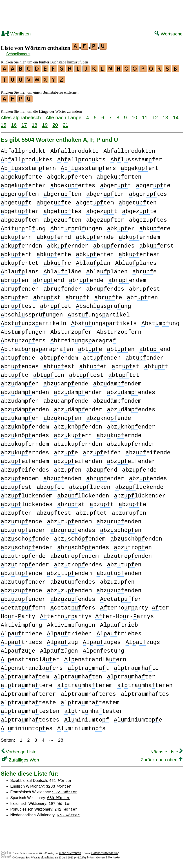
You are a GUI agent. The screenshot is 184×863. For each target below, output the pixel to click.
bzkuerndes (25, 451)
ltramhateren (144, 683)
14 (175, 115)
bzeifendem (25, 459)
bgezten (62, 218)
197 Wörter (59, 801)
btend (155, 347)
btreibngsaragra (83, 339)
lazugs (143, 640)
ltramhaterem (84, 683)
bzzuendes (72, 597)
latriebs (21, 640)
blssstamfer (136, 158)
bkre (57, 261)
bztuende (21, 571)
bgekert (140, 166)
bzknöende (108, 416)
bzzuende (21, 588)
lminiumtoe (138, 718)
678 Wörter (68, 812)
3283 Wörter (58, 784)
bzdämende (65, 399)
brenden (20, 287)
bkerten (95, 252)
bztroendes (78, 563)
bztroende (23, 554)
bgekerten (119, 175)
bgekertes (72, 183)
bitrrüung (23, 227)
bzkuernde (119, 433)
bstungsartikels (104, 321)
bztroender (25, 563)
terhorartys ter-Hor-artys (97, 614)
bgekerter (23, 183)
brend (48, 278)
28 (60, 737)
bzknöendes (25, 433)
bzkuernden (78, 442)
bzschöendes (83, 545)
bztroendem (74, 554)
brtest (18, 304)
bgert (115, 183)
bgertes (148, 192)
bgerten (62, 192)
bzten (16, 511)
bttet (123, 373)
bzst (71, 502)
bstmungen (23, 330)
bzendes (148, 476)
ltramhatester (93, 709)
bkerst (156, 244)
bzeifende (148, 451)
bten (120, 347)
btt (156, 364)
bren (14, 278)
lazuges (102, 640)
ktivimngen (71, 623)
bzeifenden (78, 459)
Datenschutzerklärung (105, 851)
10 (134, 115)
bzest (16, 485)
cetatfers (72, 606)
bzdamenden (25, 390)
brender (62, 287)
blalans (20, 270)
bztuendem (69, 571)
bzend (101, 468)
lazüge (18, 649)
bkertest (139, 252)
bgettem (95, 201)
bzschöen (121, 528)
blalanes (136, 261)
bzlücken (89, 485)
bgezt (101, 209)
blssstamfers (88, 166)
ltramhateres (88, 692)
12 (155, 115)
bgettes (62, 209)
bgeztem (20, 218)
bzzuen (117, 580)
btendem (59, 356)
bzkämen (20, 416)
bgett (16, 201)
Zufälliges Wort (20, 757)
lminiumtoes (26, 726)
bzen (67, 468)
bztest (54, 511)
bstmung (160, 321)
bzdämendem (117, 399)
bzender (105, 476)
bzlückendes (26, 502)
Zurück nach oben (162, 757)
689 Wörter (58, 795)
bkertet (20, 261)
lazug (62, 640)
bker (120, 227)
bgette (54, 201)
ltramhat (88, 666)
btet (93, 364)
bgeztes (148, 218)
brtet (55, 304)
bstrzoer (71, 330)
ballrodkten (129, 149)
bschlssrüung (103, 304)
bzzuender (23, 597)
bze (66, 451)
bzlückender (140, 494)
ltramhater (131, 675)
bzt (102, 502)
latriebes (119, 632)
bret (14, 295)
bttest (86, 373)
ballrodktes (26, 158)
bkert (16, 252)
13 (165, 115)
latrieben (69, 632)
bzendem (20, 476)
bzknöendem (25, 425)
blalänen (107, 270)
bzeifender (131, 459)
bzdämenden (25, 408)
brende (86, 278)
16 (14, 122)
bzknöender (131, 425)
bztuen (124, 563)
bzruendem (69, 520)
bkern (16, 235)
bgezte (139, 209)
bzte (132, 502)
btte (14, 373)
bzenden (62, 476)
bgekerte (21, 175)
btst (125, 364)
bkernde (95, 235)
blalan (93, 261)
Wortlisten (16, 33)
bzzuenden (119, 588)
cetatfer (121, 597)
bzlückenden (83, 494)
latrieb (119, 623)
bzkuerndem (25, 442)
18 (34, 122)
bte (90, 347)
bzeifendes (25, 468)
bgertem (20, 192)
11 (144, 115)
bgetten (137, 201)
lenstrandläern (95, 657)
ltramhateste (28, 701)
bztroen (133, 545)
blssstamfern (28, 166)
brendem (127, 278)
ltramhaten (78, 675)
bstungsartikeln (33, 321)
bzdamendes (131, 390)
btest (59, 364)
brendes (105, 287)
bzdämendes (131, 408)
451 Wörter (60, 778)
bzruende (21, 520)
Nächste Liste (166, 749)
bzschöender (26, 545)
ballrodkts (81, 158)
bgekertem (69, 175)
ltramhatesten (30, 709)
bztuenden (119, 571)
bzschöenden (136, 537)
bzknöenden (78, 425)
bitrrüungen (76, 227)
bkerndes (114, 244)
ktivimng (21, 623)
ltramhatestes (30, 718)
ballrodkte (74, 149)
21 (65, 122)
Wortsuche (169, 33)
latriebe (21, 632)
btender (144, 356)
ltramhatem (25, 675)
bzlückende (139, 485)
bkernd (54, 235)
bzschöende (25, 537)
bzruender (23, 528)
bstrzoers (23, 339)
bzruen (129, 511)
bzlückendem (26, 494)
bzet (50, 485)
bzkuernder (131, 442)
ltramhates (145, 692)
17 (24, 122)
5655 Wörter (64, 789)
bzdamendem (117, 382)
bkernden (21, 244)
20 (55, 122)
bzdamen (20, 382)
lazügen (59, 649)
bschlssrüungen (32, 313)
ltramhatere (26, 683)
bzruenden (119, 520)
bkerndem (139, 235)
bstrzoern (119, 330)
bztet (91, 511)
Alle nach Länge (63, 115)
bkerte (54, 252)
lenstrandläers (32, 666)
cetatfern (23, 606)
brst (47, 295)
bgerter (105, 192)
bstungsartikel (99, 313)
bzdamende (65, 382)
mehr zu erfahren (70, 851)
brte (108, 295)
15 (3, 122)
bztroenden (128, 554)
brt (77, 295)
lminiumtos (81, 726)
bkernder (67, 244)
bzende (139, 468)
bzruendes (72, 528)
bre (144, 270)
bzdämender (78, 408)
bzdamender (78, 390)
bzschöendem (80, 537)
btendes (20, 364)
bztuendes (72, 580)
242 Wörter (65, 807)
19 (45, 122)
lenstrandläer (30, 657)
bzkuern (73, 433)
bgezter (105, 218)
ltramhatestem (90, 701)
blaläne (62, 270)
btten (48, 373)
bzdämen (20, 399)
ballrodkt (23, 149)
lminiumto (86, 718)
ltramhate (136, 666)
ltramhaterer (28, 692)
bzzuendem (69, 588)
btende (18, 356)
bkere (155, 227)
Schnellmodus (18, 54)
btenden (102, 356)
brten (142, 295)
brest (144, 287)
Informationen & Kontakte (103, 855)
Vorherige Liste (18, 749)
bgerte (153, 183)
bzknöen (62, 416)
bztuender (23, 580)
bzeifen (102, 451)
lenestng (103, 649)
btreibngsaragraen (37, 347)
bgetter (20, 209)
